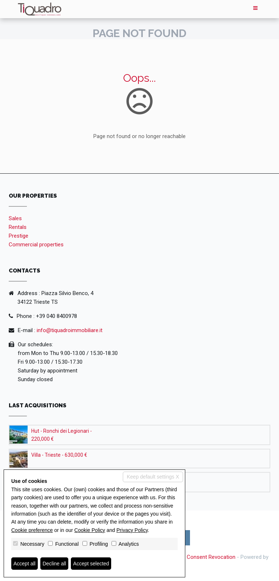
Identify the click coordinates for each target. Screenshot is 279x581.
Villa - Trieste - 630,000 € (59, 455)
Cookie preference (32, 530)
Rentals (18, 227)
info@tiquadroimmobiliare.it (69, 330)
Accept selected (91, 563)
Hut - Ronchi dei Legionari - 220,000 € (61, 435)
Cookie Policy (89, 530)
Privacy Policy (132, 530)
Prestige (18, 236)
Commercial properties (36, 244)
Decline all (54, 563)
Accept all (24, 563)
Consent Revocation (211, 557)
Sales (15, 218)
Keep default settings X (153, 477)
